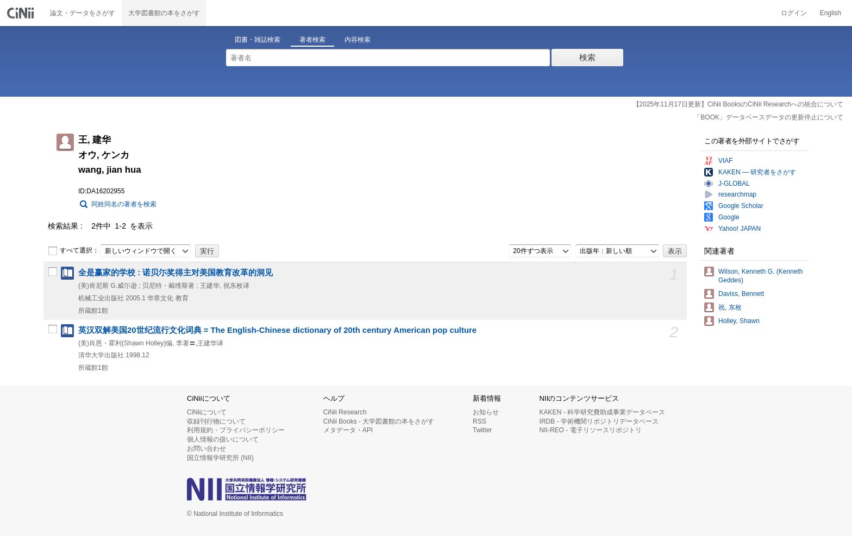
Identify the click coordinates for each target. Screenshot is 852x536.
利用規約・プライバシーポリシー (236, 430)
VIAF (725, 161)
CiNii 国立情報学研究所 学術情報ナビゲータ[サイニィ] (21, 13)
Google (729, 217)
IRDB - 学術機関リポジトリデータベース (599, 421)
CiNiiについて (207, 412)
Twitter (482, 430)
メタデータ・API (348, 430)
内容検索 (357, 39)
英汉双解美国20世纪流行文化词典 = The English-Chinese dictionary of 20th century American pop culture (277, 330)
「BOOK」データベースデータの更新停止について (768, 117)
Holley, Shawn (739, 321)
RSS (479, 421)
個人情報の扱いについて (223, 439)
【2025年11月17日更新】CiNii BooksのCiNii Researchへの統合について (738, 104)
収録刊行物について (216, 421)
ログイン (794, 13)
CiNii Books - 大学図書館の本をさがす (379, 421)
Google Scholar (740, 206)
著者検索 (312, 39)
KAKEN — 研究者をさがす (757, 172)
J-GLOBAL (734, 183)
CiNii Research (345, 412)
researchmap (737, 194)
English (830, 13)
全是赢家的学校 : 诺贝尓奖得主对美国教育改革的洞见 (175, 272)
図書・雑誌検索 (257, 39)
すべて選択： (73, 251)
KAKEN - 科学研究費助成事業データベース (602, 412)
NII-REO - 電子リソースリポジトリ (591, 430)
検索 (587, 57)
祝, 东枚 (730, 307)
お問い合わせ (206, 448)
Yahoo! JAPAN (739, 228)
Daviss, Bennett (741, 294)
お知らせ (486, 412)
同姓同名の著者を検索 (123, 204)
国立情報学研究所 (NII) (220, 458)
